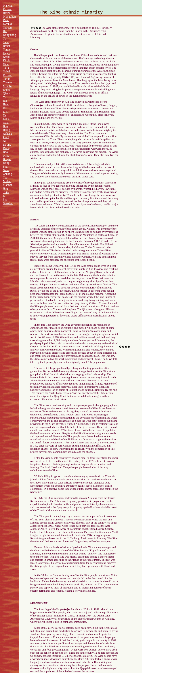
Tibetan (7, 82)
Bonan (7, 45)
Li (4, 195)
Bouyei (7, 159)
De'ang (7, 144)
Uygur (6, 53)
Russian (7, 75)
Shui (5, 166)
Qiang (6, 93)
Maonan (7, 184)
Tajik (6, 67)
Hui (5, 31)
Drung (6, 148)
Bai (5, 100)
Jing (5, 188)
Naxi (6, 122)
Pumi (6, 137)
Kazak (6, 56)
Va (4, 115)
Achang (7, 133)
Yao (5, 177)
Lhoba (6, 89)
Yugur (6, 49)
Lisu (5, 111)
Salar (6, 42)
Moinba (7, 86)
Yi (4, 97)
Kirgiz (6, 60)
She (5, 199)
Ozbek (7, 71)
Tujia (6, 192)
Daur (6, 20)
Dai (5, 108)
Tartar (6, 78)
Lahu (6, 119)
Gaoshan (8, 203)
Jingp (6, 126)
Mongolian (9, 16)
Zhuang (7, 173)
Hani (6, 104)
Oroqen (7, 27)
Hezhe (6, 12)
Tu (4, 38)
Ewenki (7, 23)
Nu (5, 141)
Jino (5, 151)
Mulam (7, 181)
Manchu (7, 5)
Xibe (6, 64)
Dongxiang (9, 34)
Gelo (6, 170)
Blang (6, 130)
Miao (6, 155)
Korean (7, 9)
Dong (6, 162)
